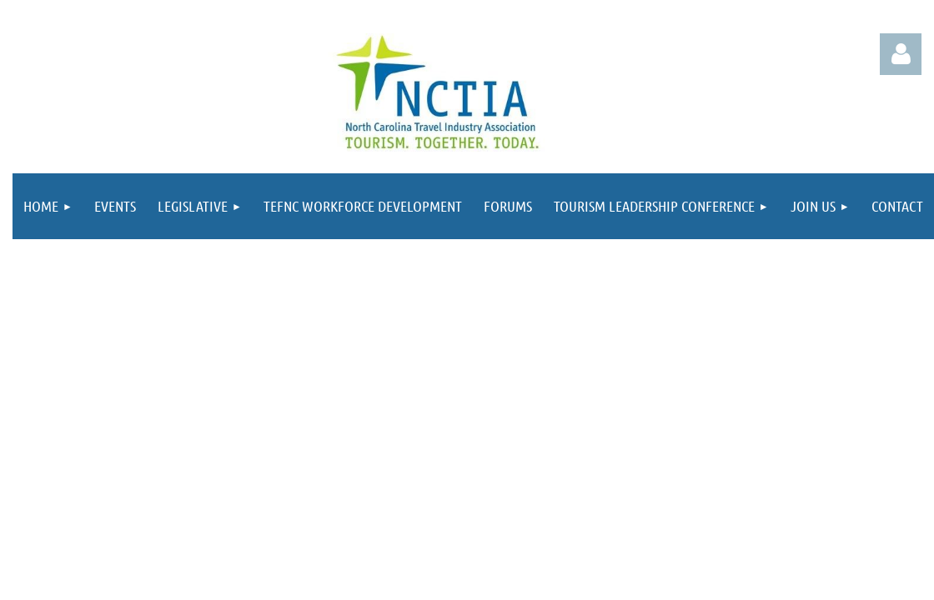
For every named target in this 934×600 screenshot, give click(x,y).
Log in (900, 54)
